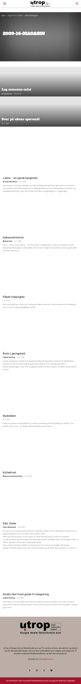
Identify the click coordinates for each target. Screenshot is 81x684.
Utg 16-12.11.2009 (15, 15)
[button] (77, 3)
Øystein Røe (7, 241)
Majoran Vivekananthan (13, 476)
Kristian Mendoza (10, 182)
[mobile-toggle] (4, 3)
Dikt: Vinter (9, 523)
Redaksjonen (7, 94)
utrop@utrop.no (46, 659)
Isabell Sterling (9, 357)
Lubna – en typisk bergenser (20, 178)
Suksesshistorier (13, 237)
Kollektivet (9, 472)
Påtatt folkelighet (14, 297)
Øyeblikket (9, 415)
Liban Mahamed (9, 527)
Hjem (3, 15)
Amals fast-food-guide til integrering (26, 594)
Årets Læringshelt (14, 353)
